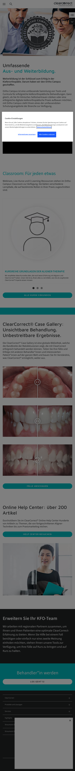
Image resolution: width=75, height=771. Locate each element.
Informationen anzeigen (27, 134)
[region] (37, 127)
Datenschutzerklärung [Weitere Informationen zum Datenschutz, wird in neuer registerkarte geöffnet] (44, 127)
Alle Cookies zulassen (47, 134)
